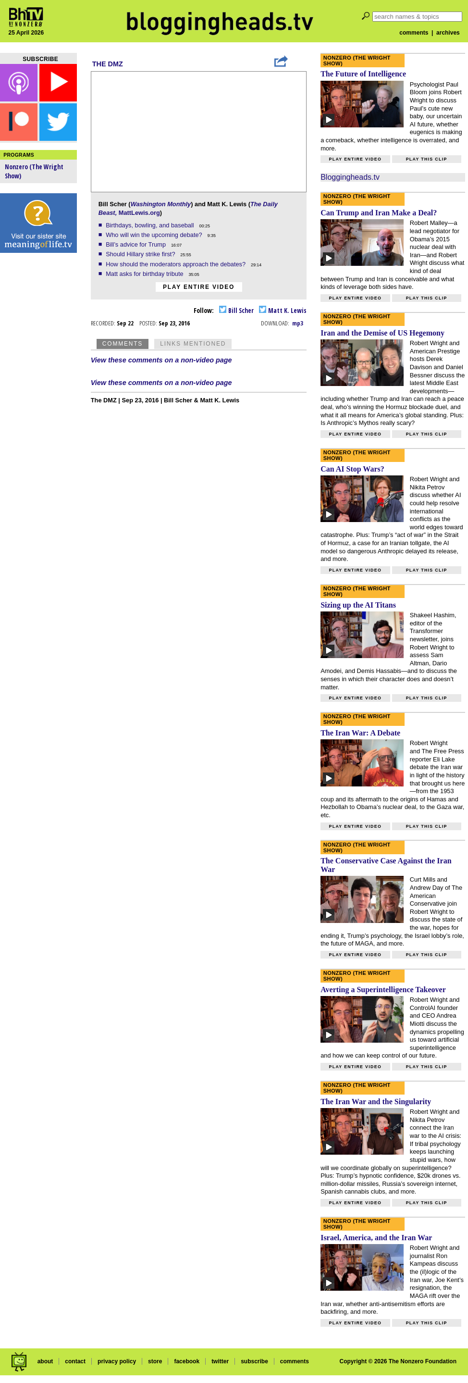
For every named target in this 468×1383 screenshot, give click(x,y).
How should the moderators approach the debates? (176, 264)
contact (75, 1361)
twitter (220, 1361)
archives (448, 32)
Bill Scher (236, 310)
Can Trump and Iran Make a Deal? (378, 213)
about (45, 1361)
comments (413, 32)
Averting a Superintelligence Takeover (383, 989)
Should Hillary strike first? (141, 254)
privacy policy (117, 1361)
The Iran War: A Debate (360, 733)
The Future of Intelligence (363, 74)
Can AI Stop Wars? (352, 469)
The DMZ (107, 64)
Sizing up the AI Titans (358, 605)
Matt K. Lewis (283, 310)
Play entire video (198, 287)
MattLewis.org (139, 212)
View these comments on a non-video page (161, 360)
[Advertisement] (38, 408)
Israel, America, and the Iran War (376, 1237)
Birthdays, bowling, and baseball (151, 225)
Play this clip (426, 159)
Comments (122, 343)
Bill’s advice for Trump (137, 244)
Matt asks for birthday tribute (145, 273)
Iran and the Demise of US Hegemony (382, 333)
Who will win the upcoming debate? (155, 234)
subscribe (254, 1361)
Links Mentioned (193, 343)
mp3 (297, 323)
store (155, 1361)
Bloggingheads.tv (350, 177)
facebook (186, 1361)
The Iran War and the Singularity (375, 1101)
